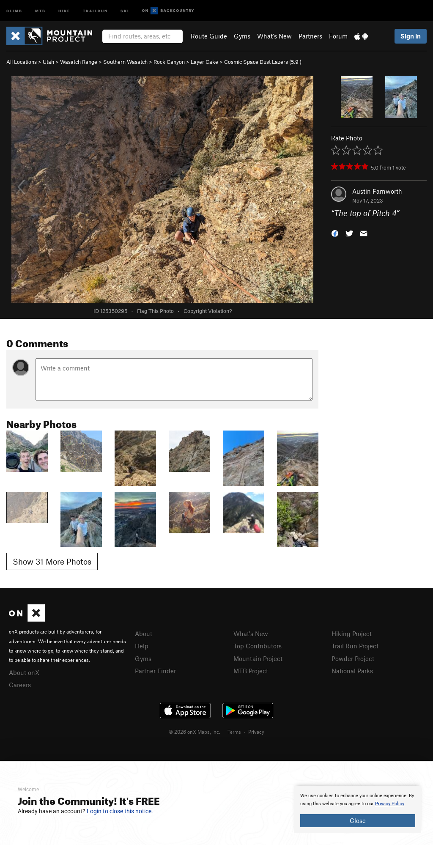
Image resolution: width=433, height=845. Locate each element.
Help (141, 646)
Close (358, 820)
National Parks (352, 671)
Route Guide (209, 36)
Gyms (242, 36)
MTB (40, 10)
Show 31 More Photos (52, 561)
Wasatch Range (78, 61)
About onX (24, 672)
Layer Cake (204, 61)
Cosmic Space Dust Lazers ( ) (262, 61)
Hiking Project (352, 633)
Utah (48, 61)
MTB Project (250, 671)
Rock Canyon (169, 61)
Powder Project (353, 658)
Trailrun (95, 10)
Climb (14, 10)
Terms (234, 732)
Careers (20, 685)
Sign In (410, 36)
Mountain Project (257, 658)
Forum (338, 36)
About (143, 633)
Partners (310, 36)
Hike (64, 10)
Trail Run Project (355, 646)
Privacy (256, 732)
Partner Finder (155, 671)
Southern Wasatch (125, 61)
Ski (125, 10)
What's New (274, 36)
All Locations (21, 61)
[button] (335, 233)
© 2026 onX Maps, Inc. (194, 732)
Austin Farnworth (377, 191)
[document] (357, 809)
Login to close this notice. (120, 811)
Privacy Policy (389, 804)
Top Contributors (257, 646)
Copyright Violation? (208, 310)
